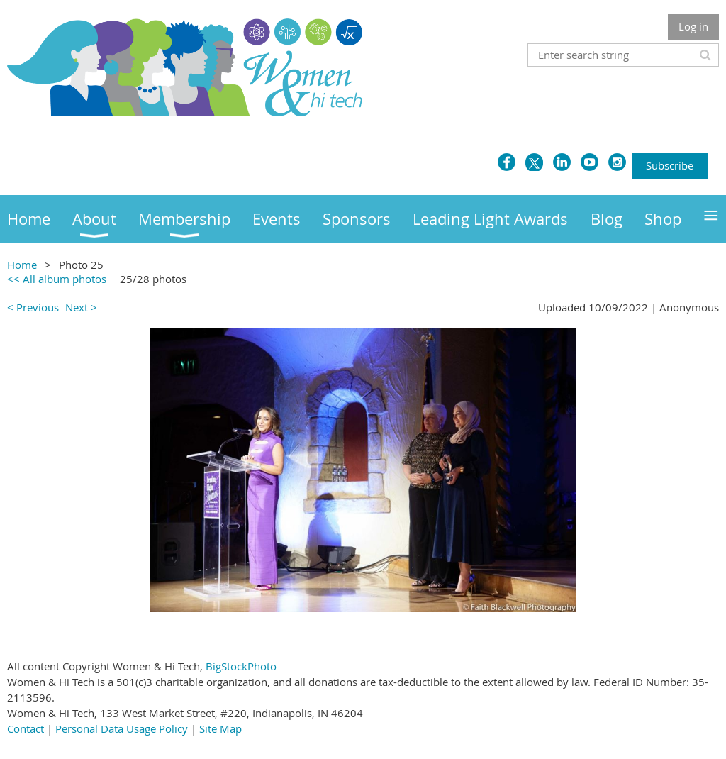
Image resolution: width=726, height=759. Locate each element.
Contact (25, 728)
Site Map (220, 728)
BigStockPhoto (241, 666)
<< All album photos (56, 279)
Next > (81, 307)
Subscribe (669, 165)
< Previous (33, 307)
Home (22, 264)
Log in (693, 26)
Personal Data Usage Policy (121, 728)
